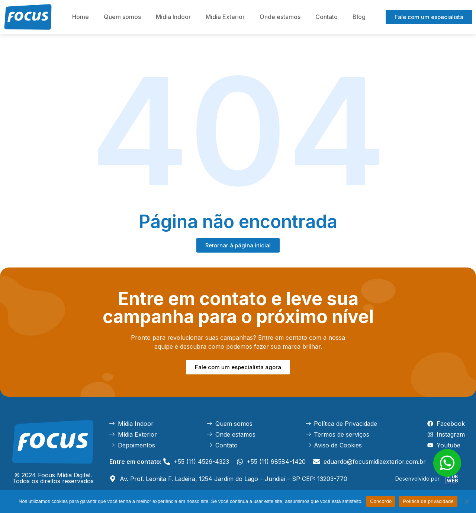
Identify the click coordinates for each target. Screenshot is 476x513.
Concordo (381, 501)
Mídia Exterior (225, 16)
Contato (326, 16)
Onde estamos (280, 16)
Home (80, 16)
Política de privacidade (428, 501)
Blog (359, 16)
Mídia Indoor (173, 16)
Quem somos (122, 16)
